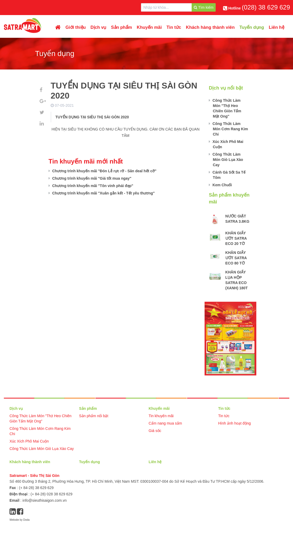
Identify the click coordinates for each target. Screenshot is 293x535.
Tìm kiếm (203, 7)
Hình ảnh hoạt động (234, 423)
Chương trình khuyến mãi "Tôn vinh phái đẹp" (92, 186)
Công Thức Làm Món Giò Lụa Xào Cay (227, 159)
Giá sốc (155, 431)
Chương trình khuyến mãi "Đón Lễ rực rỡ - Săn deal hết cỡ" (104, 171)
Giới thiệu (75, 27)
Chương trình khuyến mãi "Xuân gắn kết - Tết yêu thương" (103, 193)
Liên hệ (276, 27)
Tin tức (174, 27)
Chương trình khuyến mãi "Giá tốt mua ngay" (91, 178)
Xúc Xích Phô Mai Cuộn (227, 144)
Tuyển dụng (251, 27)
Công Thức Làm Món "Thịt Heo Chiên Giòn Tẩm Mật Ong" (226, 108)
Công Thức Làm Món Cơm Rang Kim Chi (229, 129)
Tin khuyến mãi (161, 416)
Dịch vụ (98, 27)
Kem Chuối (221, 185)
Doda (26, 519)
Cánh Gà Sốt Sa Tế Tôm (228, 175)
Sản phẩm (121, 27)
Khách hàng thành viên (210, 27)
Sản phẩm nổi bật (93, 416)
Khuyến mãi (149, 27)
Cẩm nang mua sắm (165, 423)
